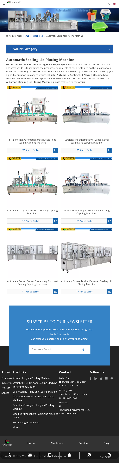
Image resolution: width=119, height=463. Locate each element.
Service (5, 392)
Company (6, 378)
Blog (106, 443)
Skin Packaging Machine (26, 422)
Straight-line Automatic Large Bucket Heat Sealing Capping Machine (32, 141)
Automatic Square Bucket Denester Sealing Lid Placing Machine (86, 283)
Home (31, 443)
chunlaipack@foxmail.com (74, 381)
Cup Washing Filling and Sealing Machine (35, 391)
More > (16, 427)
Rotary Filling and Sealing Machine (31, 378)
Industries (7, 383)
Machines (57, 443)
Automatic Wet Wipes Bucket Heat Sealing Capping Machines (87, 212)
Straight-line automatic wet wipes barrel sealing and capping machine (87, 141)
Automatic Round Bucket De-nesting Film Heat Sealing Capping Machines (32, 283)
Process (5, 387)
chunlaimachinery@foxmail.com (75, 409)
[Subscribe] (83, 349)
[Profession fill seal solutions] (59, 20)
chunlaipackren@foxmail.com (73, 394)
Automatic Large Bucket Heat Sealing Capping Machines (32, 212)
